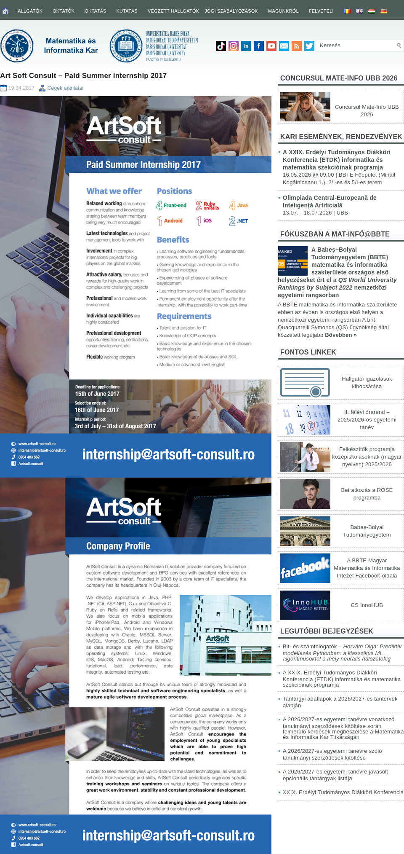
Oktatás (95, 10)
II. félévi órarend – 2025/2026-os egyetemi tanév (367, 419)
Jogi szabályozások (231, 10)
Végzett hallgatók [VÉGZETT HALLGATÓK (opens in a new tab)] (173, 10)
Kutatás (127, 10)
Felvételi (321, 10)
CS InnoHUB (367, 605)
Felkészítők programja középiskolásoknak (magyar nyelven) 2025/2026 (366, 456)
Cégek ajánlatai (66, 88)
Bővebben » (341, 335)
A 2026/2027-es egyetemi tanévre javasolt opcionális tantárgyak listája (335, 774)
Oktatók (63, 10)
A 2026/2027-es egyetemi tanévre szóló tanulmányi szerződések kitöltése (332, 754)
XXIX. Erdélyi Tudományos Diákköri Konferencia (343, 792)
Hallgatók (28, 10)
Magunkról (283, 10)
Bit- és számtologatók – (342, 652)
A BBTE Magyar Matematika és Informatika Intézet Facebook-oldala (367, 568)
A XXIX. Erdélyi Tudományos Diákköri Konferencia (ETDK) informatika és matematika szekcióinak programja (337, 160)
